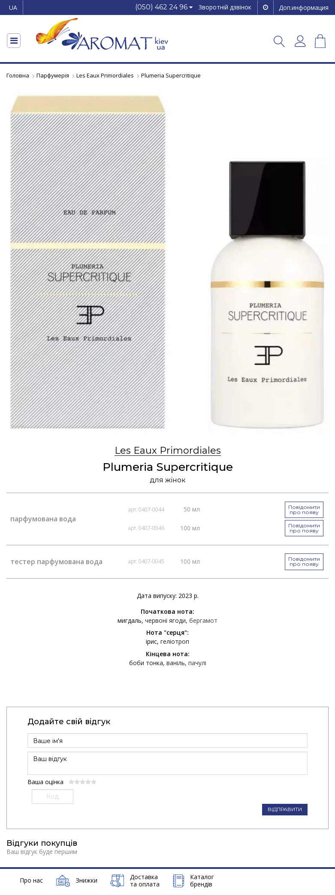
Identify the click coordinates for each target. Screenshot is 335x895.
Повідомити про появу (304, 509)
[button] (164, 7)
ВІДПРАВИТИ (285, 809)
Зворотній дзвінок (225, 7)
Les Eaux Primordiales (168, 451)
